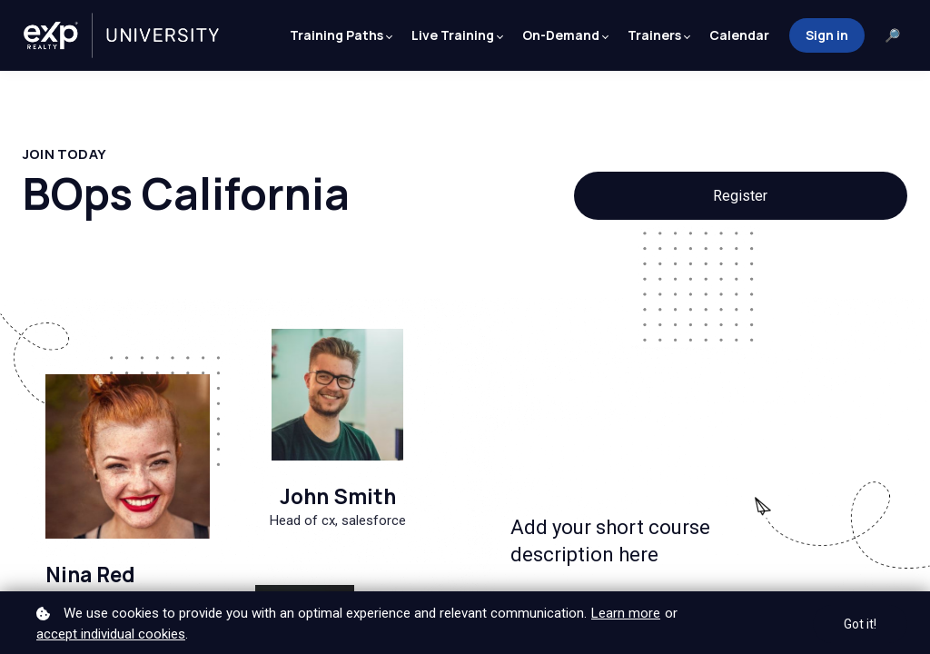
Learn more (625, 613)
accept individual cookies (110, 634)
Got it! (860, 624)
